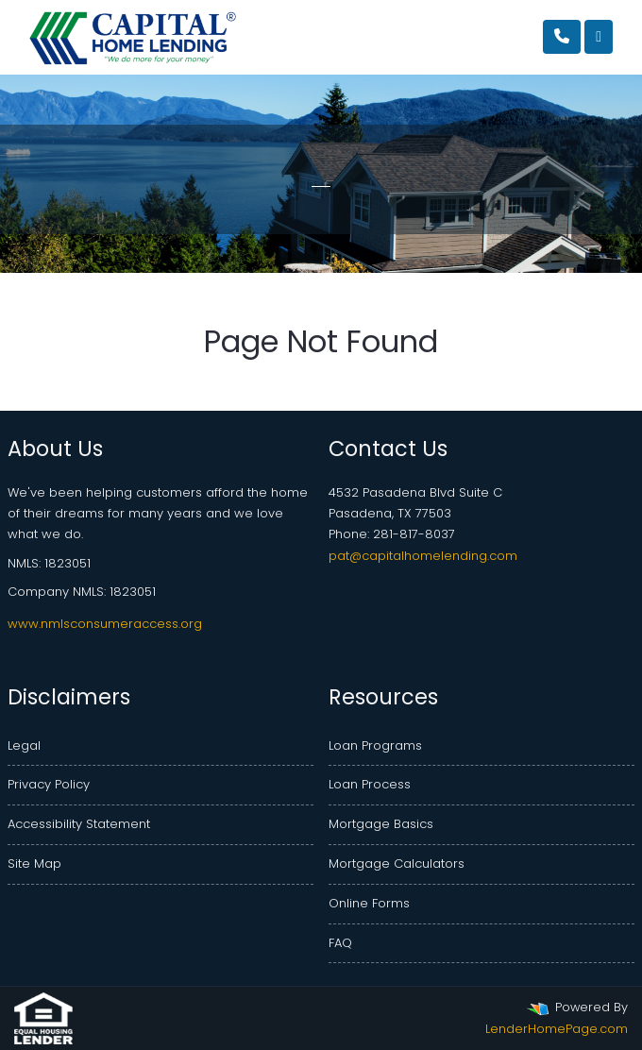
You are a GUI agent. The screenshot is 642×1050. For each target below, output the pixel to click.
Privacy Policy (49, 784)
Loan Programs (375, 745)
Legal (24, 745)
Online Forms (369, 903)
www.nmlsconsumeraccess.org (105, 624)
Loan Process (370, 784)
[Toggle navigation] (598, 37)
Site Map (34, 863)
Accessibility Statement (79, 824)
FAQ (340, 943)
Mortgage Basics (381, 824)
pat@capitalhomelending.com (423, 556)
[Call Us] (562, 37)
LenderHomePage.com (556, 1029)
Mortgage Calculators (397, 863)
